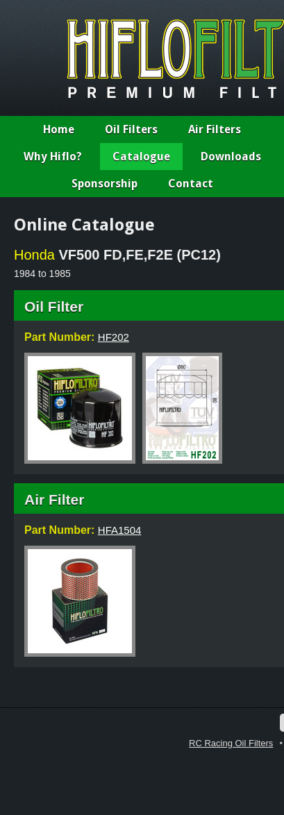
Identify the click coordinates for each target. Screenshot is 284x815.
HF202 (113, 337)
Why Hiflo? (53, 156)
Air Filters (214, 129)
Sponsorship (104, 183)
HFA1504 (120, 530)
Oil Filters (131, 129)
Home (58, 129)
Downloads (231, 156)
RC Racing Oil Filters (231, 743)
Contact (190, 183)
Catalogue (141, 156)
